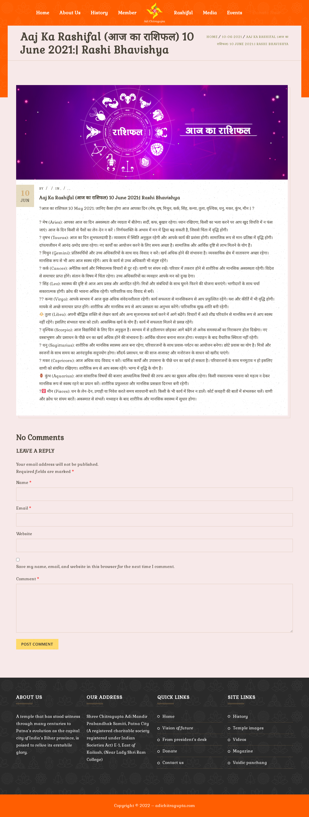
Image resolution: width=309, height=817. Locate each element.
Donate (169, 751)
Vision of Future (177, 728)
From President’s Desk (184, 739)
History (99, 13)
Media (210, 13)
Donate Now (266, 13)
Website (24, 533)
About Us (69, 13)
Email (23, 508)
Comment (27, 579)
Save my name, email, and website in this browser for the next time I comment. (95, 566)
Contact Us (173, 762)
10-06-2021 (232, 37)
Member (127, 13)
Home (42, 13)
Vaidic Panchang (250, 762)
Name (24, 482)
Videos (239, 739)
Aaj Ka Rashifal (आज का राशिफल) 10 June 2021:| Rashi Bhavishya (109, 198)
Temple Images (248, 728)
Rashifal (183, 13)
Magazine (243, 751)
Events (234, 13)
